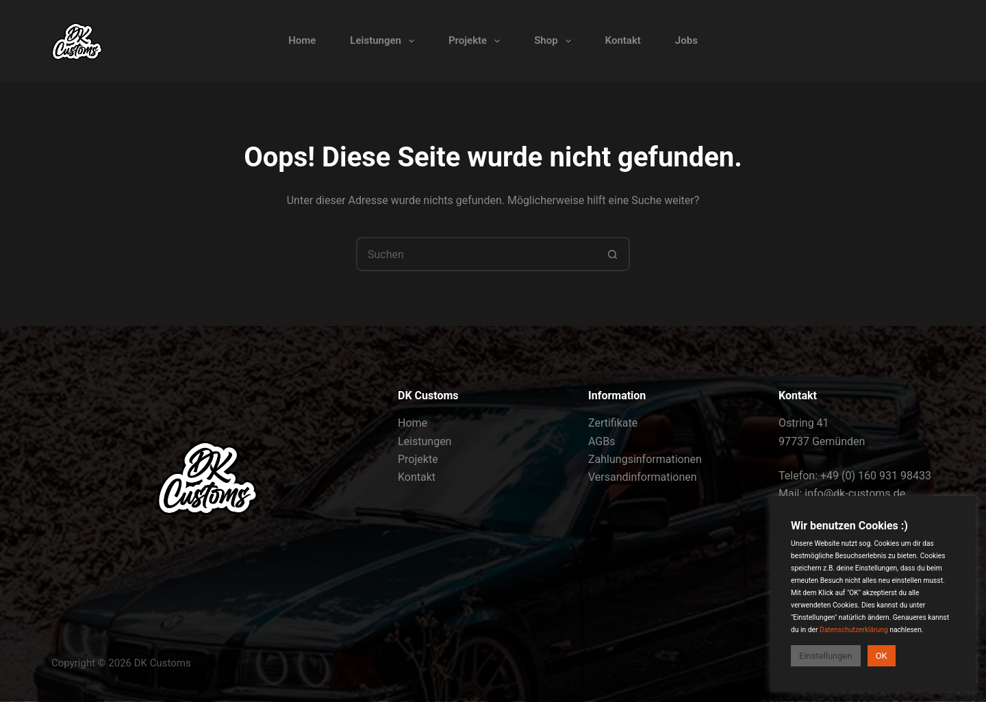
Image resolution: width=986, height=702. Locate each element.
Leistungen (385, 41)
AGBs (601, 441)
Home (302, 40)
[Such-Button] (613, 254)
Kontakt (623, 40)
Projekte (476, 41)
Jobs (686, 40)
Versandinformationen (642, 477)
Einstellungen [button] (825, 656)
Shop (555, 41)
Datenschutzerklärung (854, 629)
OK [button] (881, 656)
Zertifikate (612, 422)
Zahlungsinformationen (645, 459)
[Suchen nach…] (476, 254)
